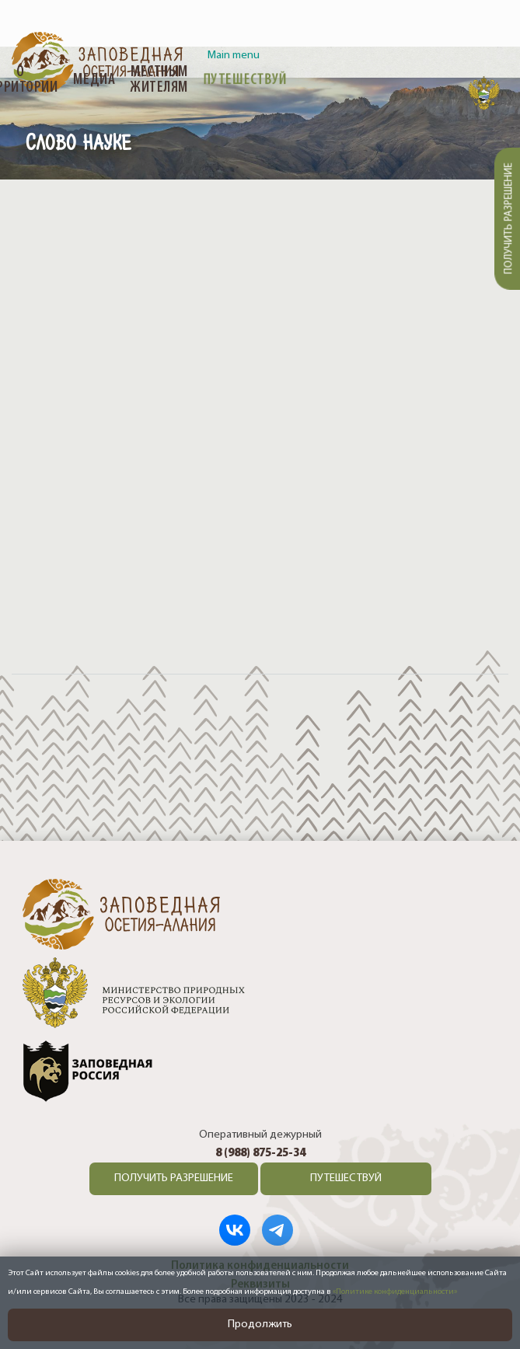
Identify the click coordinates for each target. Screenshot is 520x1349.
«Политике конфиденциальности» (395, 1292)
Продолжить (260, 1324)
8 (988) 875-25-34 (260, 1153)
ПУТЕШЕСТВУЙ (346, 1178)
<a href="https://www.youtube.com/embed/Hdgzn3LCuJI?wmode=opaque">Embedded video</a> (260, 420)
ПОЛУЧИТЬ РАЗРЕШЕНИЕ (173, 1178)
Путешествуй (245, 80)
